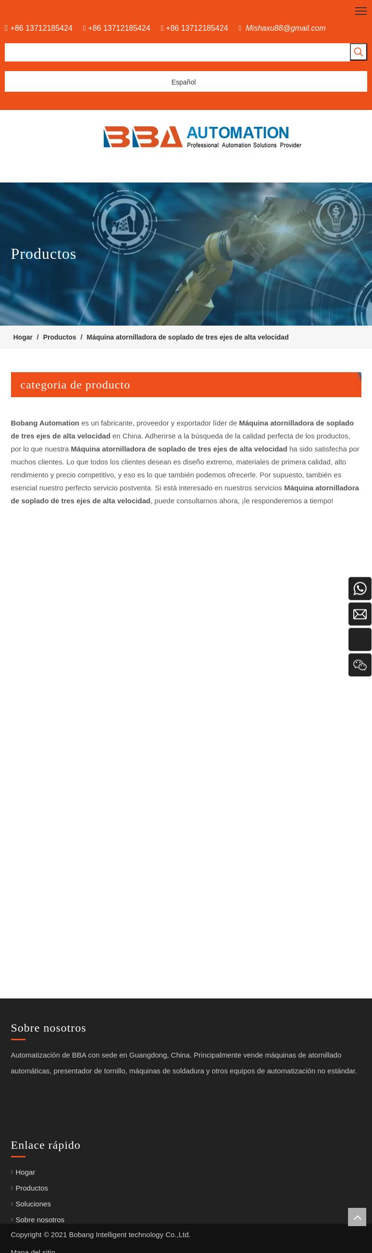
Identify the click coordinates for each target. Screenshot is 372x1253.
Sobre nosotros (35, 1220)
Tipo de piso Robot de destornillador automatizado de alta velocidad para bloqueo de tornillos (160, 587)
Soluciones (28, 1204)
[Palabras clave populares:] (358, 52)
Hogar (21, 1172)
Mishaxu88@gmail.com (286, 28)
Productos (27, 1188)
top (357, 1217)
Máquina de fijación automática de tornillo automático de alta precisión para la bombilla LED (157, 909)
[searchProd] (177, 52)
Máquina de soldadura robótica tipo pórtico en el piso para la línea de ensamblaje (140, 748)
